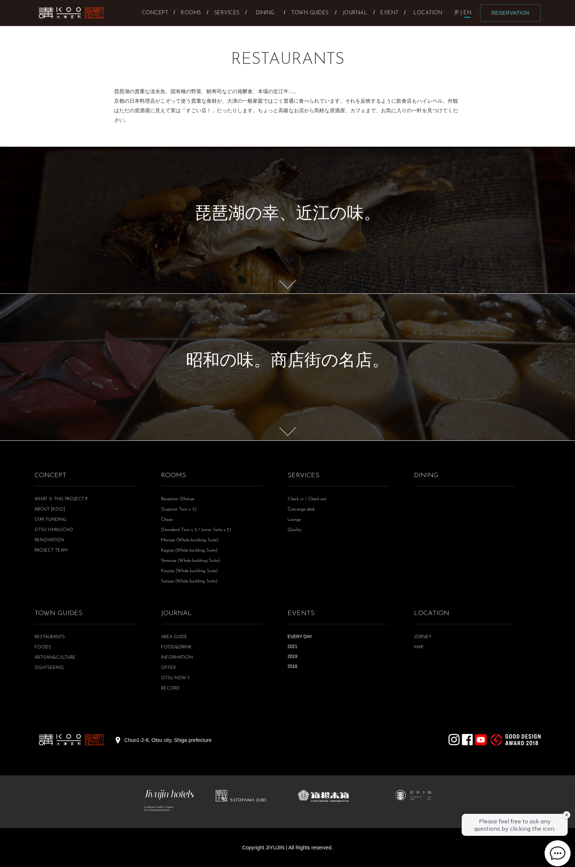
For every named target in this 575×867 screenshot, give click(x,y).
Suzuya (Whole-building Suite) (189, 581)
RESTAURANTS (49, 637)
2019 (292, 656)
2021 (292, 646)
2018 (292, 666)
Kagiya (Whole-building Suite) (189, 550)
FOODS (42, 647)
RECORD (170, 688)
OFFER (168, 668)
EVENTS (301, 613)
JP (456, 13)
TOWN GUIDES (58, 613)
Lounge (294, 519)
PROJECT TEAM (50, 550)
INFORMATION (177, 657)
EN (467, 13)
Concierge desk (301, 509)
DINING (426, 475)
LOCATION (431, 613)
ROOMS (173, 475)
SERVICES (303, 475)
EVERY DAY (300, 636)
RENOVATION (49, 540)
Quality (294, 530)
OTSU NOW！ (176, 678)
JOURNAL (176, 613)
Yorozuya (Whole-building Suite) (190, 561)
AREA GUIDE (174, 637)
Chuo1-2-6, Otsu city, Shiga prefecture (168, 740)
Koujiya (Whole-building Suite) (189, 571)
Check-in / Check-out (307, 499)
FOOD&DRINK (176, 647)
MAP (418, 647)
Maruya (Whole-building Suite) (190, 540)
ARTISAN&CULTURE (55, 657)
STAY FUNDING (50, 519)
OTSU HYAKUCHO (53, 530)
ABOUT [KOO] (49, 509)
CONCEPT (50, 475)
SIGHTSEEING (49, 668)
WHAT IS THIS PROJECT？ (61, 499)
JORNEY (422, 637)
